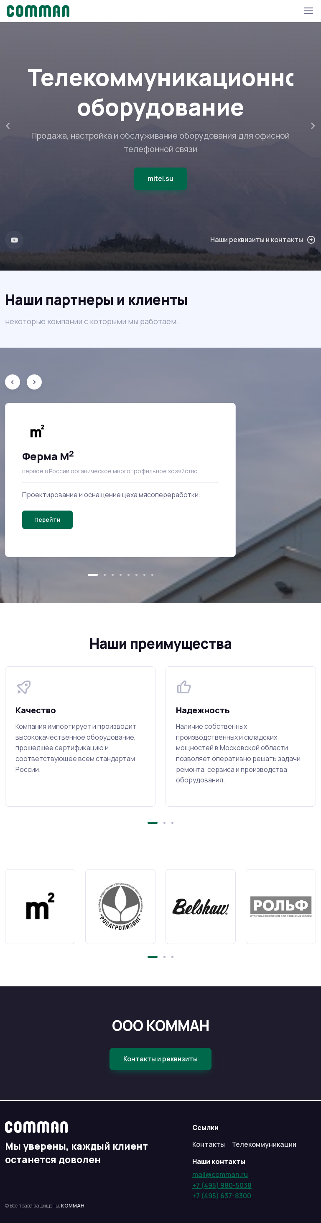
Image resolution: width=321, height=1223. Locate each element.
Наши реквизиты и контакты (263, 240)
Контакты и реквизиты (160, 1058)
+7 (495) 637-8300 (221, 1195)
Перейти (47, 520)
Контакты (208, 1144)
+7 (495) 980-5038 (222, 1185)
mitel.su (160, 178)
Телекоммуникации (264, 1144)
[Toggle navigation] (308, 10)
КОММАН (72, 1205)
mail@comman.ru (220, 1174)
